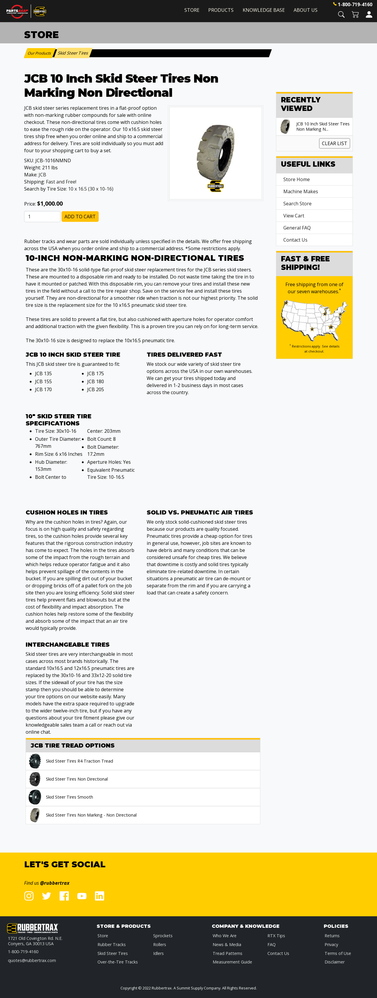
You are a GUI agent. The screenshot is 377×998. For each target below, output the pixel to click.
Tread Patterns (227, 953)
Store (191, 10)
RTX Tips (276, 935)
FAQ (271, 944)
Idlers (158, 953)
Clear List (334, 143)
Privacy (331, 944)
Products (221, 10)
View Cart (293, 215)
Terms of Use (338, 953)
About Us (306, 10)
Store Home (296, 179)
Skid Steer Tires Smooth (69, 797)
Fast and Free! (61, 181)
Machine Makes (300, 191)
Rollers (159, 944)
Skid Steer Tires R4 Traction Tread (79, 761)
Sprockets (163, 935)
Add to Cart (80, 216)
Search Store (297, 203)
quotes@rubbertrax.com (32, 960)
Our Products (40, 53)
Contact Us (295, 240)
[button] (341, 14)
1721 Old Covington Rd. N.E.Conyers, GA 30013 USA (35, 940)
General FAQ (297, 227)
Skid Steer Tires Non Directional (77, 779)
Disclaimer (335, 962)
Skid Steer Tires (112, 953)
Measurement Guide (232, 962)
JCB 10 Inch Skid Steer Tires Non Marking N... (323, 126)
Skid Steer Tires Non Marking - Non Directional (91, 815)
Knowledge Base (264, 10)
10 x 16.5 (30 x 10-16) (90, 189)
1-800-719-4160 (355, 4)
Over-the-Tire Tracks (117, 962)
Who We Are (225, 935)
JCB (42, 174)
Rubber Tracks (111, 944)
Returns (332, 935)
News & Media (227, 944)
